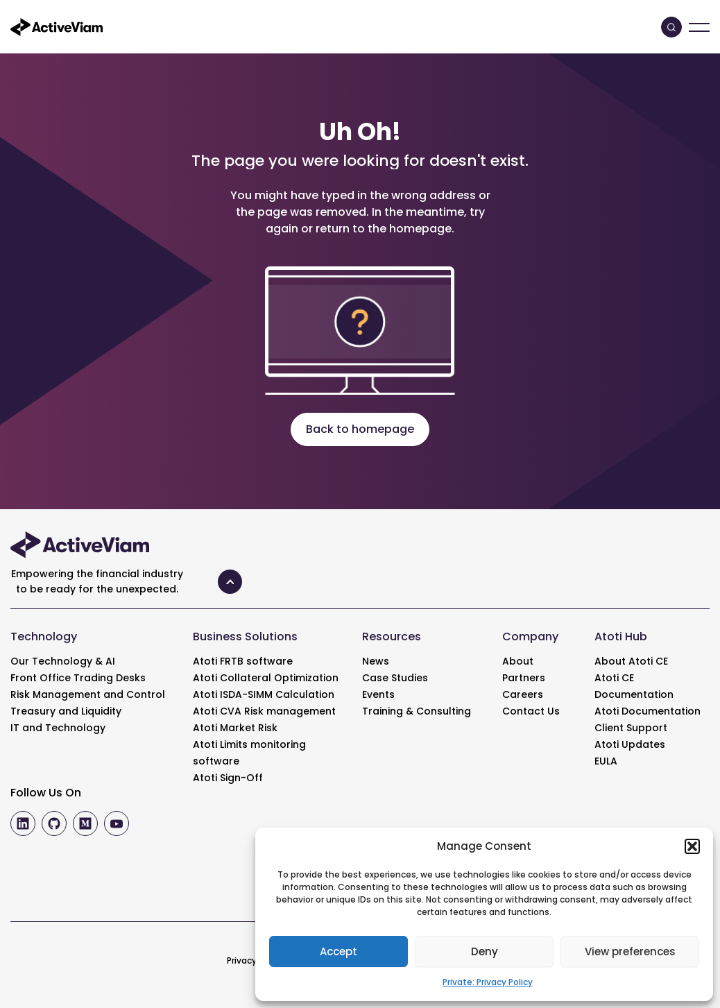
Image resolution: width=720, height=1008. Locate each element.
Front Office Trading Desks (78, 678)
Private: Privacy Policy (488, 982)
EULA (605, 761)
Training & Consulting (416, 711)
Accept (338, 951)
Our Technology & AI (62, 661)
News (375, 661)
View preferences (630, 951)
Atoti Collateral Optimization (265, 678)
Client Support (630, 728)
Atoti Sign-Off (228, 778)
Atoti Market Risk (235, 728)
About (517, 661)
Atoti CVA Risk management (264, 711)
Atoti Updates (629, 744)
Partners (523, 678)
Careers (522, 694)
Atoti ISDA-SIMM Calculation (263, 694)
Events (378, 694)
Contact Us (531, 711)
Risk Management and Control (87, 694)
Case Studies (395, 678)
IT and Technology (57, 728)
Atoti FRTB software (243, 661)
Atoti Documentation (647, 711)
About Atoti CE (631, 661)
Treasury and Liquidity (65, 711)
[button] (692, 846)
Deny (484, 951)
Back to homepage (360, 429)
